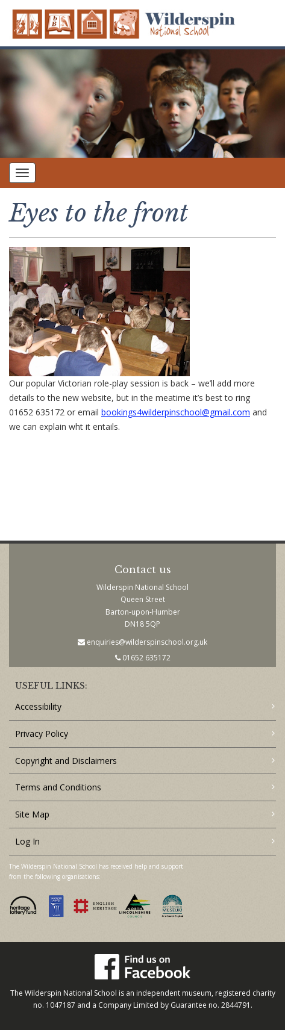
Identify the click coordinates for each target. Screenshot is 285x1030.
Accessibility (38, 706)
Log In (27, 841)
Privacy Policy (41, 733)
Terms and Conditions (58, 787)
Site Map (32, 814)
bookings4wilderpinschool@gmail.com (175, 412)
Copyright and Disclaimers (66, 760)
